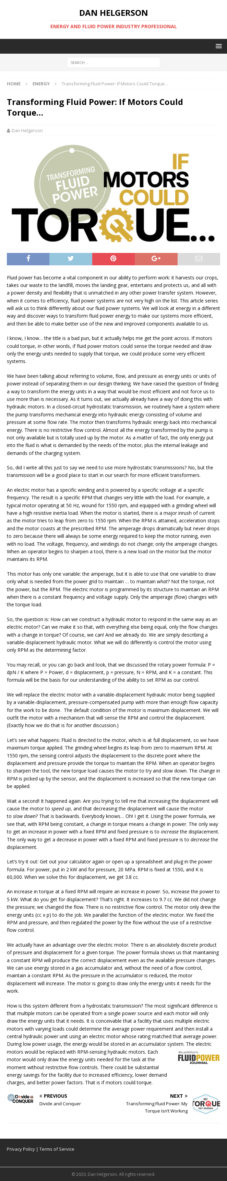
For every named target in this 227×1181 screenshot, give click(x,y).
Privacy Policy (21, 1149)
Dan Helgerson (27, 130)
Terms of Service (56, 1149)
